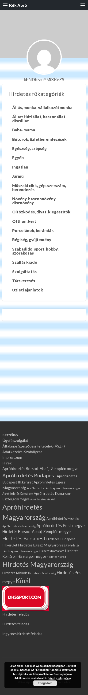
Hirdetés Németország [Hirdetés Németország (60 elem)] (42, 573)
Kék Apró (18, 5)
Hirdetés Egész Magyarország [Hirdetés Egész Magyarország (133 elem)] (43, 545)
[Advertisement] (44, 375)
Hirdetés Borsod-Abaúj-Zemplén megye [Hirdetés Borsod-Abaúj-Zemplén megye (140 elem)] (36, 531)
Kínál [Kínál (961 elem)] (22, 581)
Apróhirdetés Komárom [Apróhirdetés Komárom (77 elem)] (17, 493)
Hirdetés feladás (15, 614)
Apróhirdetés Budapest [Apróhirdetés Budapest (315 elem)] (29, 475)
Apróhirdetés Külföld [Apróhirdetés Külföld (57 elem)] (42, 499)
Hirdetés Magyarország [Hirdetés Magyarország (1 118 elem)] (37, 564)
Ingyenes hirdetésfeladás (22, 633)
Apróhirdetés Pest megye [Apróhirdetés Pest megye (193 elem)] (60, 525)
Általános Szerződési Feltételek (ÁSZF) (33, 446)
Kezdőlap (10, 435)
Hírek (7, 463)
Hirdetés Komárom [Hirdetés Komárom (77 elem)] (51, 551)
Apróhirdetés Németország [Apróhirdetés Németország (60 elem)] (19, 526)
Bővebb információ (59, 678)
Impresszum (12, 457)
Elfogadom (45, 683)
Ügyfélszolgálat (15, 440)
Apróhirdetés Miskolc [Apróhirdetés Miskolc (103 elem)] (62, 519)
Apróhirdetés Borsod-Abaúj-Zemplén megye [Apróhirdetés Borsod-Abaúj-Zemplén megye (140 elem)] (40, 468)
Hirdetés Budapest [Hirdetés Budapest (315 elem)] (24, 538)
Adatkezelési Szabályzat (22, 452)
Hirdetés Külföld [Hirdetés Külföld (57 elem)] (56, 556)
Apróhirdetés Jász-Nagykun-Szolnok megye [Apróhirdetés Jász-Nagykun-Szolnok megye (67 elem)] (54, 488)
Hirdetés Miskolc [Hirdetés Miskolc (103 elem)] (14, 573)
